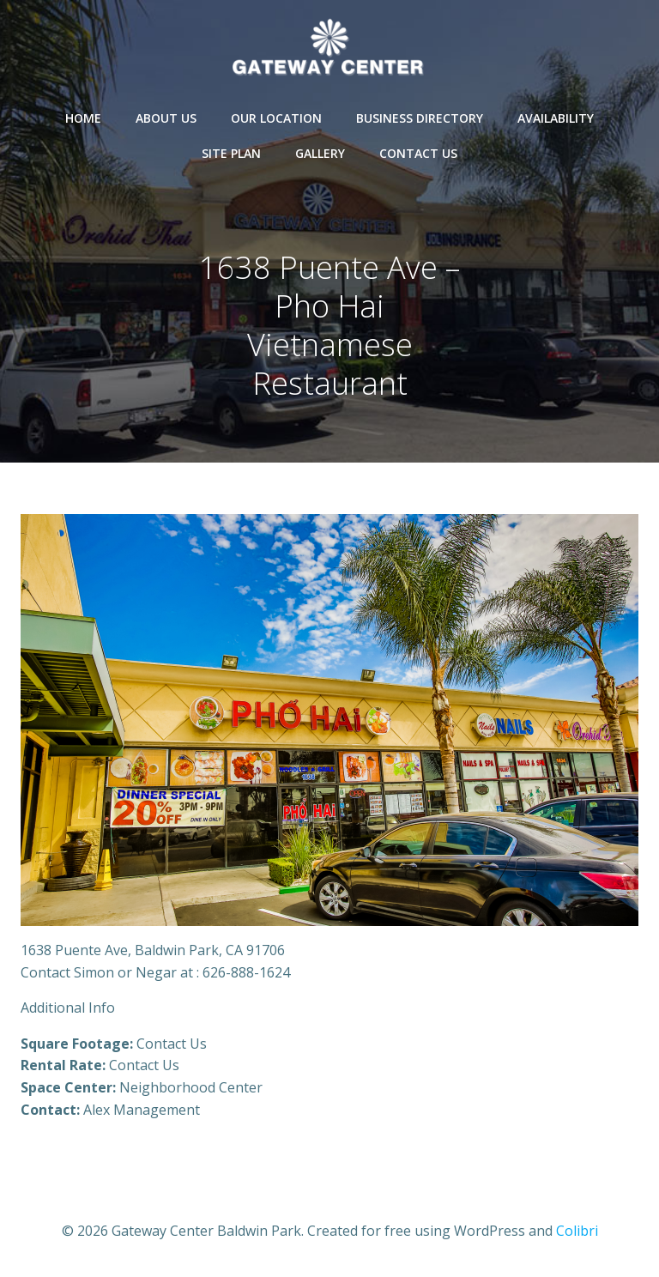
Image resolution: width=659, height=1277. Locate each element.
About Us (166, 118)
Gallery (320, 153)
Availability (555, 118)
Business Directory (419, 118)
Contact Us (418, 153)
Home (83, 118)
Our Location (276, 118)
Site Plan (231, 153)
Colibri (577, 1230)
